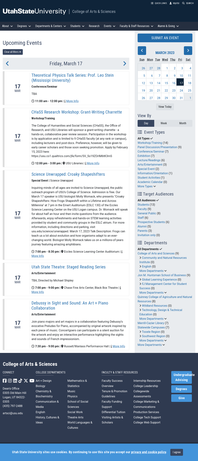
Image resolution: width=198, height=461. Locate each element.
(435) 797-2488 (12, 406)
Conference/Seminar (151, 151)
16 (174, 83)
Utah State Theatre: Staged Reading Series (68, 266)
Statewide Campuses (151, 327)
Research (94, 26)
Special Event (146, 169)
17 (181, 83)
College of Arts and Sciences (156, 253)
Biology (40, 386)
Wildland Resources (154, 305)
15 (166, 83)
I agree (177, 452)
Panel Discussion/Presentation (157, 147)
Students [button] (77, 26)
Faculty (142, 209)
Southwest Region (153, 336)
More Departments (151, 271)
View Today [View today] (165, 106)
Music (71, 391)
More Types (145, 186)
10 (181, 75)
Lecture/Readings (149, 160)
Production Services (146, 412)
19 (143, 90)
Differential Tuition (113, 412)
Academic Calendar (150, 182)
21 (158, 90)
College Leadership (145, 386)
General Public (147, 213)
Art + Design (44, 380)
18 (189, 83)
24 (181, 90)
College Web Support (146, 422)
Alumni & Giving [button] (168, 26)
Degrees (181, 389)
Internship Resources (147, 380)
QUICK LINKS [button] (159, 3)
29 (166, 98)
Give (181, 398)
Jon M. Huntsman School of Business (162, 275)
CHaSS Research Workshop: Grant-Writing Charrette (76, 112)
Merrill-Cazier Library (151, 323)
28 (158, 68)
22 (166, 90)
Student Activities (149, 177)
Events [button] (109, 26)
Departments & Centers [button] (50, 26)
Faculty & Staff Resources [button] (136, 26)
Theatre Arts (75, 417)
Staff (141, 217)
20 (151, 90)
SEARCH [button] (188, 3)
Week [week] (164, 123)
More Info (72, 101)
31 (181, 98)
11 (189, 75)
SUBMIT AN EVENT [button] (165, 38)
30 (174, 98)
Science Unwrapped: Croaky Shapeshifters (68, 174)
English (146, 266)
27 (151, 68)
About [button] (7, 26)
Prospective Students (151, 222)
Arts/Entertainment (150, 164)
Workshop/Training (150, 143)
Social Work (75, 412)
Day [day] (146, 123)
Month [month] (182, 123)
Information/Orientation (153, 173)
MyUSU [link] (174, 3)
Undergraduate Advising (183, 377)
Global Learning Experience (159, 279)
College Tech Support (147, 417)
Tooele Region (151, 332)
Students (143, 204)
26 (143, 68)
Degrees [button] (24, 26)
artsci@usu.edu (13, 413)
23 (174, 90)
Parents (143, 230)
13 (151, 83)
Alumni (142, 226)
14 (158, 83)
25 (189, 90)
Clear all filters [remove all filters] (12, 51)
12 (143, 83)
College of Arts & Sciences (94, 11)
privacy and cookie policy (148, 452)
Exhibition (144, 156)
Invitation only (147, 235)
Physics (72, 396)
